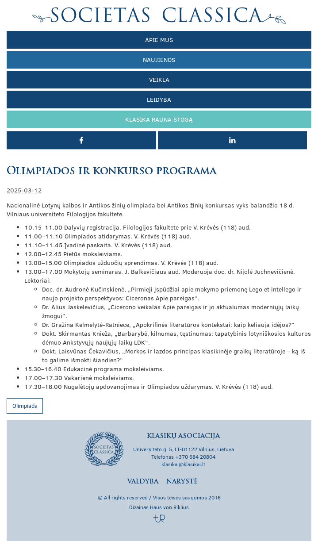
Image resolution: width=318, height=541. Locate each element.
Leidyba (159, 99)
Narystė (181, 482)
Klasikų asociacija (159, 15)
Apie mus (159, 39)
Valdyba (142, 482)
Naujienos (159, 59)
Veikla (159, 79)
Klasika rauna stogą (159, 119)
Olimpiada (25, 406)
